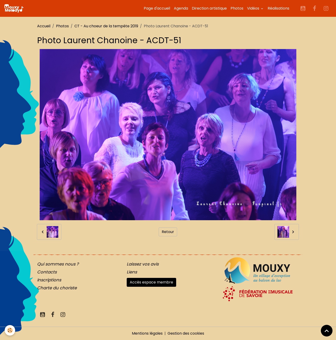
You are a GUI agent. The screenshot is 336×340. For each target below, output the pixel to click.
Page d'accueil (157, 8)
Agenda (181, 8)
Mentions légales (147, 333)
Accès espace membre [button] (151, 282)
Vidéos (253, 8)
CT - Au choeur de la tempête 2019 (106, 26)
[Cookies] (10, 330)
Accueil (43, 26)
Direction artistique (209, 8)
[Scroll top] (326, 330)
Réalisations (278, 8)
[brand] (15, 8)
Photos (237, 8)
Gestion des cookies (186, 333)
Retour (168, 231)
